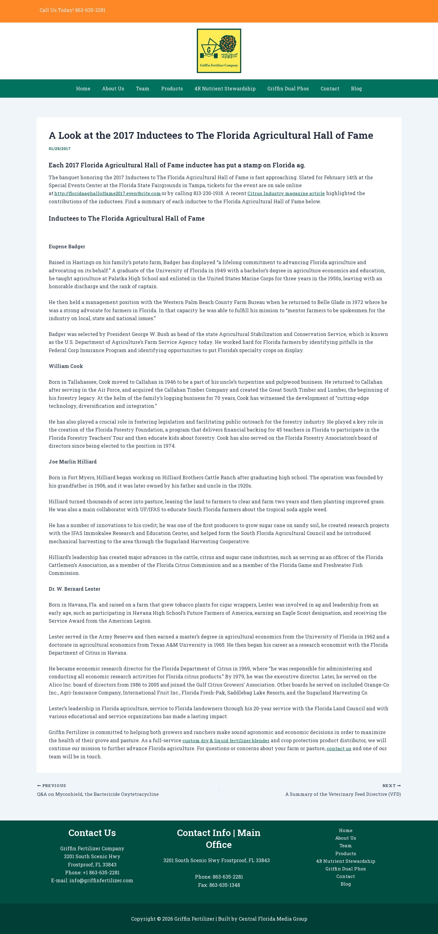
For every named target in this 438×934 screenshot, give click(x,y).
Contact (324, 88)
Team (145, 88)
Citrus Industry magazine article (293, 193)
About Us (118, 88)
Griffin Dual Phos (285, 88)
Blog (349, 88)
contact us (350, 748)
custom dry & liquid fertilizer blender (228, 740)
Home (90, 88)
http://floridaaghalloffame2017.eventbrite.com (110, 193)
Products (173, 88)
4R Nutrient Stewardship (224, 88)
